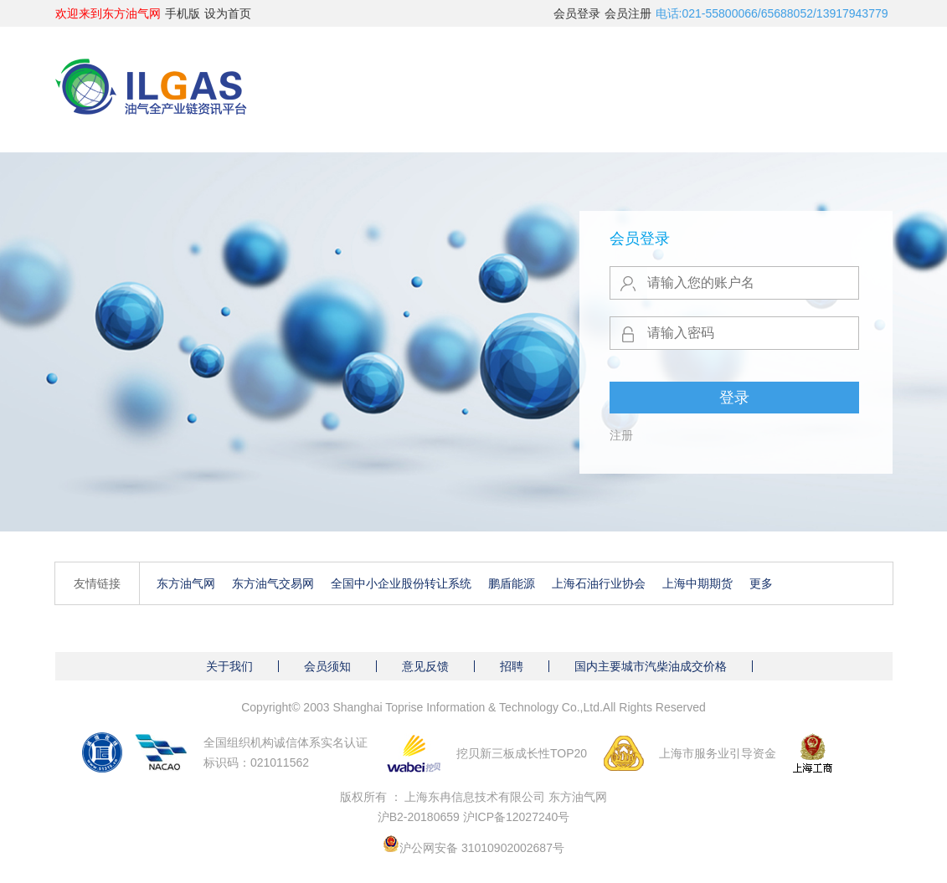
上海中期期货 (697, 583)
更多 (761, 583)
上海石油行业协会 (599, 583)
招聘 (511, 666)
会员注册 (628, 13)
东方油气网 (186, 583)
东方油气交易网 (273, 583)
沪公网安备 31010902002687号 (481, 848)
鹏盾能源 (511, 583)
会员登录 (576, 13)
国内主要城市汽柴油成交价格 (650, 666)
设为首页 (227, 13)
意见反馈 (425, 666)
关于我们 (229, 666)
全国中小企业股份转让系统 (401, 583)
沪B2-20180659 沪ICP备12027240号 (474, 817)
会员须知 (327, 666)
